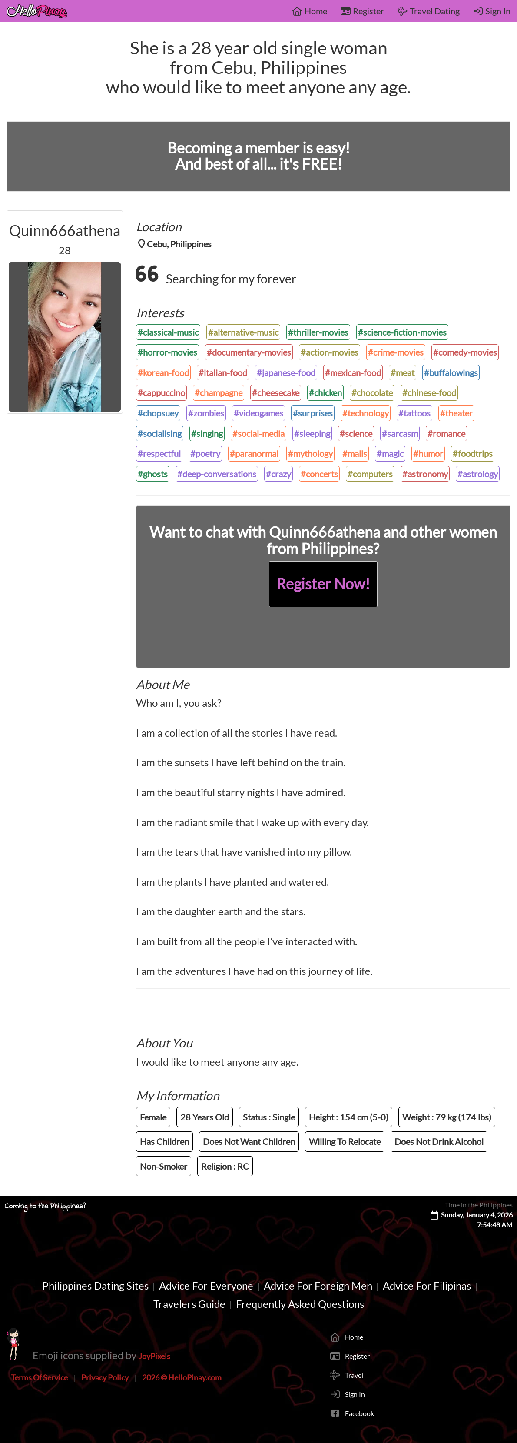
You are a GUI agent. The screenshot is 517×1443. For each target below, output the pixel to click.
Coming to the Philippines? (45, 1206)
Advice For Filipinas (427, 1285)
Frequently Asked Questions (300, 1303)
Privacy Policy (105, 1377)
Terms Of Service (39, 1377)
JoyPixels (154, 1356)
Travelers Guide (189, 1303)
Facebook (359, 1413)
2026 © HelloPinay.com (182, 1377)
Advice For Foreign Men (318, 1285)
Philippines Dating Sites (95, 1285)
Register (362, 11)
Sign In (491, 11)
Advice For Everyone (206, 1285)
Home (309, 11)
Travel (354, 1375)
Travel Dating (428, 11)
